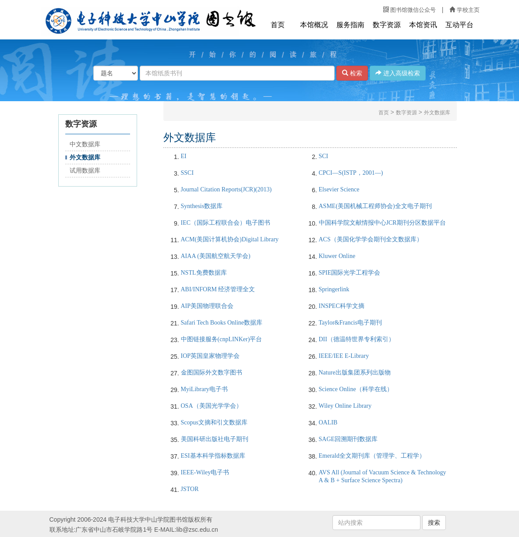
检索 (352, 73)
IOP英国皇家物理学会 (210, 356)
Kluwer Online (337, 256)
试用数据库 (85, 170)
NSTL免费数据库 (204, 272)
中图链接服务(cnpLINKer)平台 (221, 339)
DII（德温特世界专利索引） (357, 339)
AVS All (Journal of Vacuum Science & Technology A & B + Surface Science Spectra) (382, 476)
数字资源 (387, 24)
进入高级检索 (397, 73)
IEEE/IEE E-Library (344, 356)
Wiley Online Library (345, 406)
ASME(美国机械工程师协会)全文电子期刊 (375, 206)
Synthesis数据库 (202, 206)
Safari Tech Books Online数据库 (222, 322)
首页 (278, 24)
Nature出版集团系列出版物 (355, 372)
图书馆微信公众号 (409, 10)
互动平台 (459, 24)
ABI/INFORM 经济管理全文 (218, 289)
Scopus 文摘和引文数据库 (214, 422)
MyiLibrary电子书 (204, 389)
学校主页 (464, 10)
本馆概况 (314, 24)
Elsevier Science (339, 189)
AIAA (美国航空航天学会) (216, 256)
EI (184, 156)
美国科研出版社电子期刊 (214, 439)
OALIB (328, 422)
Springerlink (334, 289)
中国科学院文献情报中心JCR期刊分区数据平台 (382, 222)
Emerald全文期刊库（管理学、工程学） (372, 455)
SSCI (187, 173)
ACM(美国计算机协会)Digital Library (230, 239)
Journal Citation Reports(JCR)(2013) (226, 189)
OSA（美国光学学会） (211, 406)
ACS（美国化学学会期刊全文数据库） (371, 239)
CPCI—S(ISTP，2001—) (351, 173)
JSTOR (190, 489)
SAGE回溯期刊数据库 (348, 439)
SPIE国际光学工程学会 (350, 272)
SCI (323, 156)
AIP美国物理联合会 (207, 306)
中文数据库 (85, 144)
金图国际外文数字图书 (211, 372)
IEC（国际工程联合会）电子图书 (226, 222)
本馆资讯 (423, 24)
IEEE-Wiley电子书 (205, 472)
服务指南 (350, 24)
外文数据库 (85, 157)
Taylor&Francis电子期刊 (350, 322)
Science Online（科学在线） (356, 389)
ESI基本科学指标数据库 (213, 455)
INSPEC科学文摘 (341, 306)
